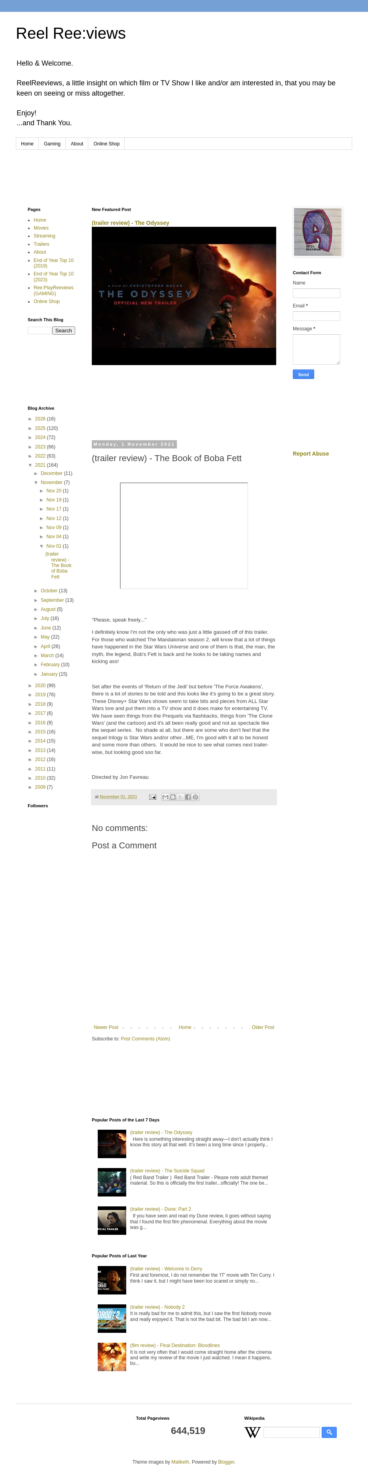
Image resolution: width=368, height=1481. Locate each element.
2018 (41, 704)
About (77, 144)
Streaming (44, 236)
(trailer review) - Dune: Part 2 (160, 1209)
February (51, 664)
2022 (41, 456)
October (50, 591)
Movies (41, 228)
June (46, 628)
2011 (41, 769)
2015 (41, 732)
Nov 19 (54, 500)
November (52, 482)
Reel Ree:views (71, 33)
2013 (41, 750)
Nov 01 (54, 546)
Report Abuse (311, 453)
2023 (41, 447)
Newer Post (106, 1027)
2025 (41, 428)
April (46, 646)
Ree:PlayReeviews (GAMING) (54, 290)
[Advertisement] (184, 171)
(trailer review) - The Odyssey (130, 223)
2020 (41, 685)
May (46, 637)
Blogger (226, 1462)
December (52, 473)
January (50, 674)
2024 (41, 437)
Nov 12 (54, 518)
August (49, 609)
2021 (41, 465)
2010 (41, 778)
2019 (41, 694)
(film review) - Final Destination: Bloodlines (175, 1345)
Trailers (41, 244)
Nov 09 (54, 527)
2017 (41, 713)
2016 (41, 722)
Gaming (52, 144)
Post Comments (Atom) (145, 1039)
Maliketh (180, 1462)
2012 (41, 759)
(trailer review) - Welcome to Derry (166, 1269)
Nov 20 (54, 491)
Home (27, 144)
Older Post (263, 1027)
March (48, 655)
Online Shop (106, 144)
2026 (41, 419)
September (53, 600)
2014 (41, 741)
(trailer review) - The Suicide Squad (167, 1171)
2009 (41, 787)
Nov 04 (54, 536)
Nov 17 (54, 509)
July (46, 618)
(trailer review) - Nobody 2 (157, 1307)
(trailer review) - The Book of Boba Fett (58, 565)
